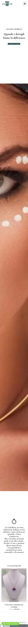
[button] (10, 623)
